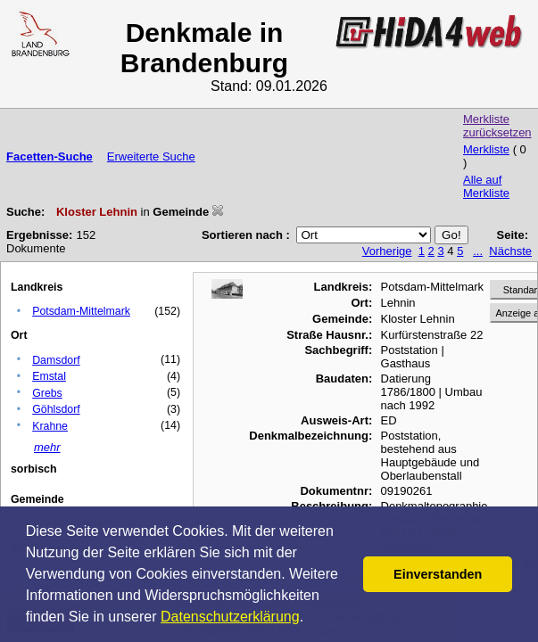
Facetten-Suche (49, 156)
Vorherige (387, 251)
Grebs (47, 393)
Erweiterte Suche (151, 156)
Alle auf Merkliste (486, 186)
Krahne (50, 426)
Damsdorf (56, 360)
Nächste (510, 251)
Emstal (49, 376)
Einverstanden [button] (437, 574)
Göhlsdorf (56, 409)
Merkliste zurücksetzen (497, 125)
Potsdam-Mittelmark (81, 311)
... (478, 251)
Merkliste (486, 149)
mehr (47, 447)
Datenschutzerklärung (230, 616)
